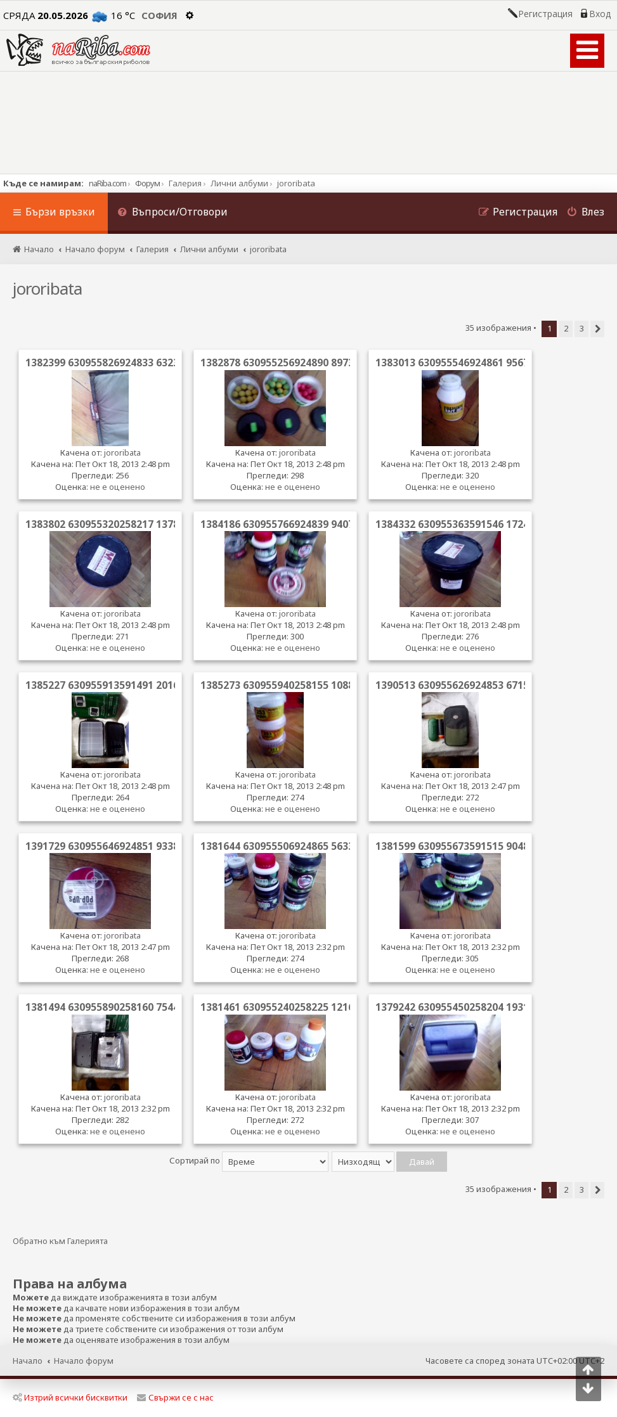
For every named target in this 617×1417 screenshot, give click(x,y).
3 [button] (582, 328)
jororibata (47, 288)
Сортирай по (248, 1160)
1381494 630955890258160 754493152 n (120, 1007)
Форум (147, 183)
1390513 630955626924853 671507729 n (470, 685)
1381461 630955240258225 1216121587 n (298, 1007)
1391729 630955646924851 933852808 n (120, 846)
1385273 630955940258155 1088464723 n (298, 685)
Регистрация (545, 14)
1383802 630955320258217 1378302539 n (123, 524)
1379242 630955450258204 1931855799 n (473, 1007)
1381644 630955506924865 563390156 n (295, 846)
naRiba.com (107, 183)
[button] (597, 329)
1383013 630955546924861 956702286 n (470, 362)
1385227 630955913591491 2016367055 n (123, 685)
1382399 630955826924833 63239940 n (118, 362)
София (159, 15)
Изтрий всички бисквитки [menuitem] (70, 1397)
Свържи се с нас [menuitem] (175, 1397)
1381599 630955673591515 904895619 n (470, 846)
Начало (27, 1360)
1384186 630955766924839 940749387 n (295, 524)
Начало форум (84, 1360)
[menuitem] (172, 213)
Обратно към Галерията (60, 1241)
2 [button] (566, 328)
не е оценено (117, 486)
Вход (600, 14)
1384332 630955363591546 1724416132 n (473, 524)
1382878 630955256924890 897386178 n (295, 362)
